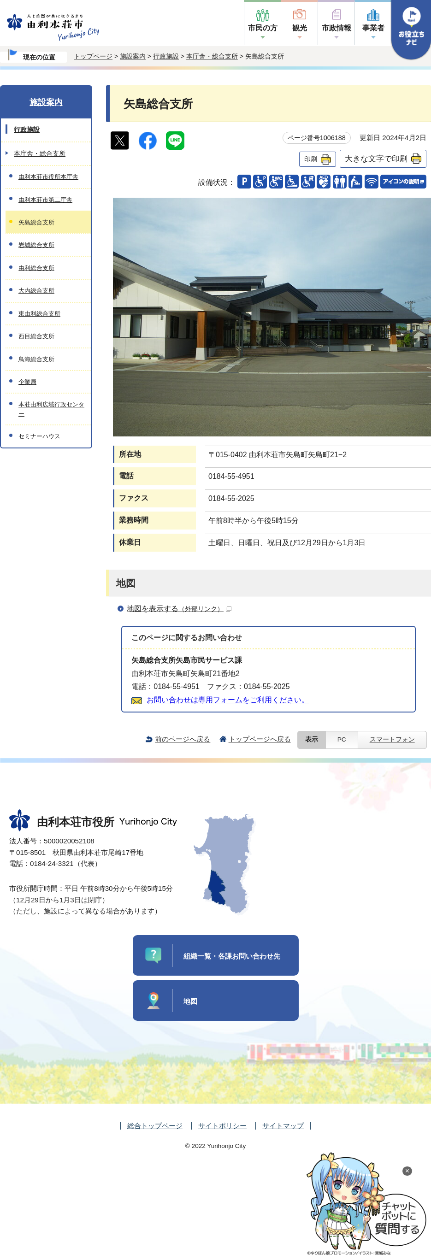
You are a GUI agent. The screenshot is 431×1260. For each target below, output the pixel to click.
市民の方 (262, 28)
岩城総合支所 (36, 244)
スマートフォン (392, 739)
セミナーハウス (39, 436)
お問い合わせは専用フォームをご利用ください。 (228, 700)
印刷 (310, 159)
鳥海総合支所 (36, 359)
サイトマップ (283, 1126)
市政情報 (336, 28)
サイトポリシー (222, 1126)
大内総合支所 (36, 290)
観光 (299, 28)
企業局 (27, 381)
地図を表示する (179, 608)
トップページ (93, 56)
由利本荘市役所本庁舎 (48, 176)
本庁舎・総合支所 (212, 56)
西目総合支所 (36, 336)
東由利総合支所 (39, 313)
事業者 (373, 28)
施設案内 (133, 56)
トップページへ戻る (260, 739)
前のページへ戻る (182, 739)
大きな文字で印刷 (376, 158)
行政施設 (166, 56)
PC (341, 739)
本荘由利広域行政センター (51, 409)
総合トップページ (155, 1126)
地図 (190, 1001)
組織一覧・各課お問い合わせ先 (231, 956)
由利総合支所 (36, 268)
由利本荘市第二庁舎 (45, 199)
